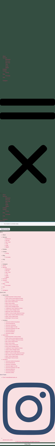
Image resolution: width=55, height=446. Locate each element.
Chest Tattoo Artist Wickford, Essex (14, 298)
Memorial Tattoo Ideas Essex (12, 311)
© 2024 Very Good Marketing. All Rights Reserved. (27, 441)
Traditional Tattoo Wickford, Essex (14, 308)
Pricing (7, 72)
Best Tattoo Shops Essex (11, 301)
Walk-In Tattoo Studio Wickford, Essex (14, 313)
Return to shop (5, 229)
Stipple (7, 67)
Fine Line (7, 61)
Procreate (7, 75)
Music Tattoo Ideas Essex (11, 316)
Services (5, 57)
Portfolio (5, 69)
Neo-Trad (7, 62)
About (4, 56)
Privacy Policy (27, 444)
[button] (27, 138)
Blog (4, 74)
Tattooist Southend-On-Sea (12, 328)
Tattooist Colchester (10, 325)
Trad (6, 64)
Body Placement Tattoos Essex (13, 296)
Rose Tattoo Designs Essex (12, 306)
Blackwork (7, 59)
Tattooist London (9, 333)
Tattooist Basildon (10, 331)
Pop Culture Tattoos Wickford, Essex (14, 314)
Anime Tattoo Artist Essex (11, 305)
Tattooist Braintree (10, 323)
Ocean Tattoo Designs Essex (12, 310)
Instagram (5, 80)
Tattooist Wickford (10, 330)
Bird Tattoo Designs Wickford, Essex (14, 300)
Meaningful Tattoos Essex (11, 318)
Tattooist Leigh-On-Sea (11, 327)
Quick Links (5, 295)
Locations (5, 320)
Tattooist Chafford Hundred (12, 322)
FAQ (4, 77)
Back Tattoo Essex (10, 303)
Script (6, 66)
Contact (4, 70)
